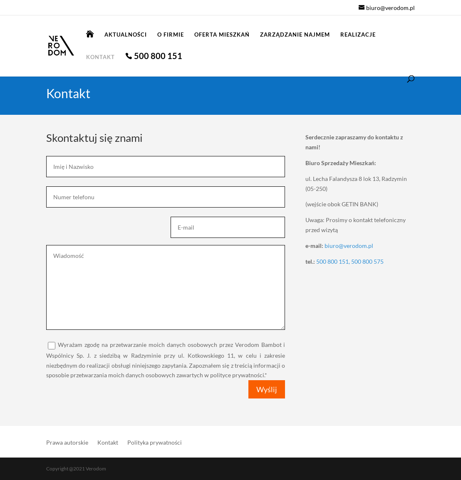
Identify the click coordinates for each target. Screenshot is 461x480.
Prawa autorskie (67, 443)
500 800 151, (333, 261)
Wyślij (266, 389)
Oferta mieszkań (222, 35)
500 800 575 (367, 261)
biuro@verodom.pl (349, 245)
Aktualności (125, 35)
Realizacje (358, 35)
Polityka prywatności (154, 443)
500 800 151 (158, 57)
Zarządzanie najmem (295, 35)
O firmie (170, 35)
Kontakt (100, 57)
